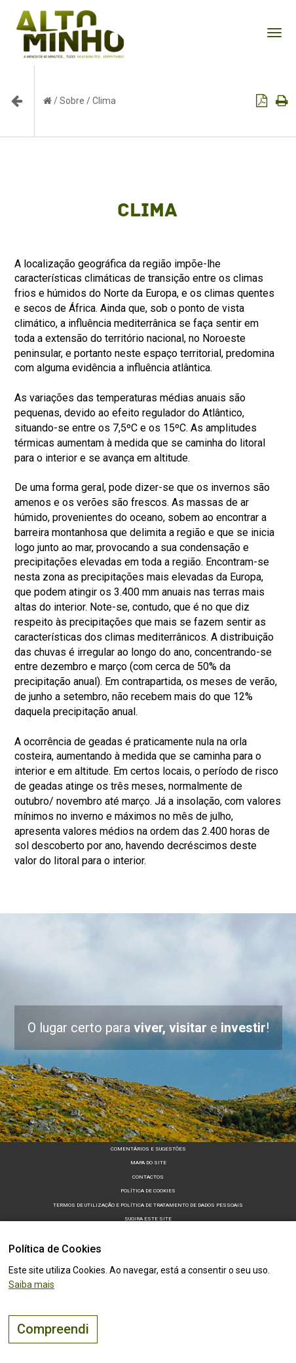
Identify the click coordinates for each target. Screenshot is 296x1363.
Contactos (148, 1177)
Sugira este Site (148, 1219)
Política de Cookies (148, 1191)
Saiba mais (31, 1284)
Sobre (72, 100)
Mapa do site (148, 1163)
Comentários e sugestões (148, 1149)
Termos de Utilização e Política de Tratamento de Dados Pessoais (148, 1205)
